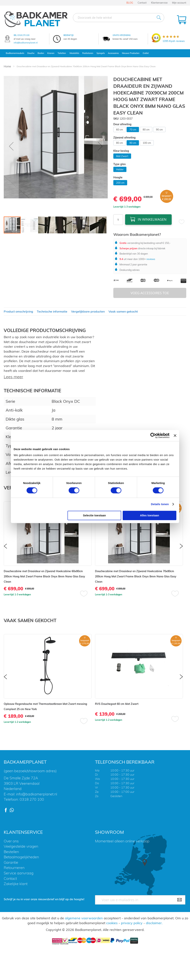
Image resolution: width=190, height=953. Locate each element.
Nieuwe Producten (131, 53)
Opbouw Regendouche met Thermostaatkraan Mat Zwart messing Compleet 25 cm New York (45, 706)
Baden (41, 53)
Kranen (50, 53)
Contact (142, 2)
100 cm (147, 142)
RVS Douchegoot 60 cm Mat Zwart (116, 704)
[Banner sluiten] (175, 435)
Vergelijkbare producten (88, 311)
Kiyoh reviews (174, 40)
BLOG (129, 2)
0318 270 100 (23, 35)
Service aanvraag (18, 873)
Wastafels (74, 53)
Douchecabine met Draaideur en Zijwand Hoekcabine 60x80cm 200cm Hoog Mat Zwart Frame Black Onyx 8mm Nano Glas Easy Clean (44, 576)
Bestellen (11, 851)
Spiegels (100, 53)
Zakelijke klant (15, 883)
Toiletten (62, 53)
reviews (150, 259)
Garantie (11, 862)
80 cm (146, 129)
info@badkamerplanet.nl (26, 42)
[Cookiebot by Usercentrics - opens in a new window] (153, 435)
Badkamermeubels (15, 53)
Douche (30, 53)
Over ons (11, 841)
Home (7, 66)
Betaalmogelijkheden (21, 857)
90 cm (159, 129)
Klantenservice (159, 2)
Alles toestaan (149, 515)
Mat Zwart (122, 156)
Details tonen (160, 504)
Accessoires (113, 53)
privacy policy (131, 923)
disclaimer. (154, 923)
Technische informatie (52, 311)
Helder (120, 169)
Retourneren (14, 867)
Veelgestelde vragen (21, 846)
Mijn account (179, 2)
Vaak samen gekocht (123, 311)
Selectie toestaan (94, 515)
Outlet (146, 53)
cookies (112, 923)
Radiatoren (87, 53)
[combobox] (118, 17)
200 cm (120, 182)
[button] (11, 146)
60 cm (119, 129)
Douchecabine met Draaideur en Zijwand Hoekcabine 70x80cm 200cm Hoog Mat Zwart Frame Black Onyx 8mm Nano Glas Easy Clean (135, 576)
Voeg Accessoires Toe (150, 293)
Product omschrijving (18, 311)
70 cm (132, 129)
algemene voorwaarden (84, 918)
